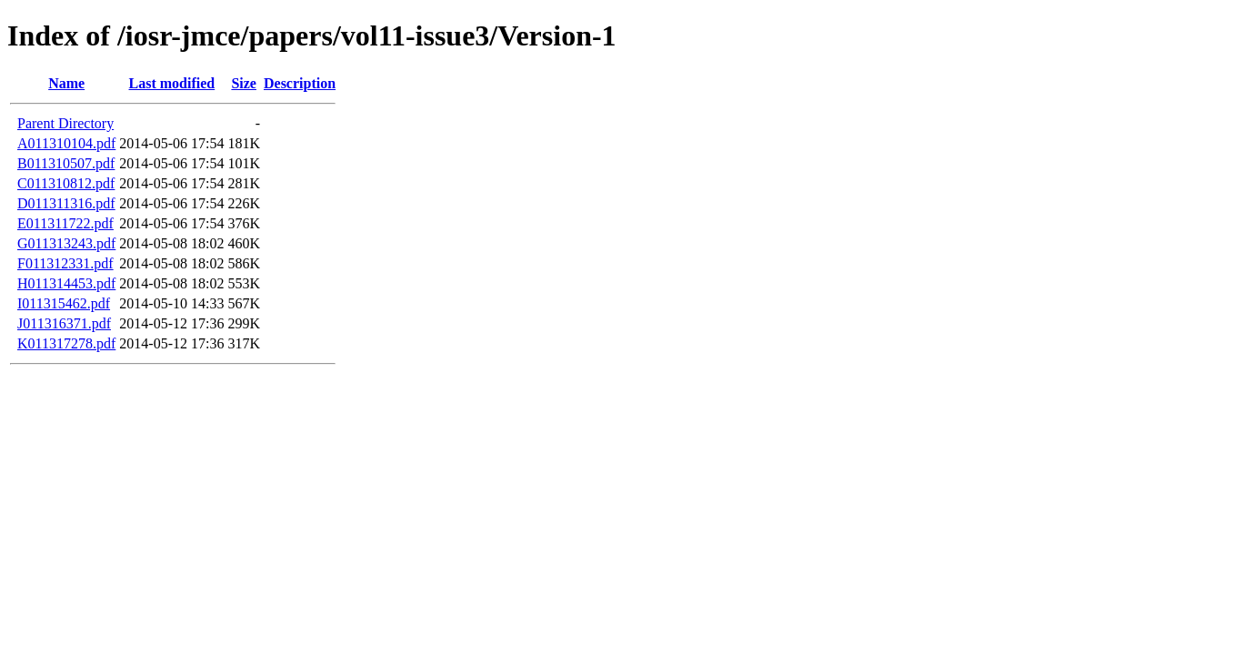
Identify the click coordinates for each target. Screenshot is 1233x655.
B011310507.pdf (66, 163)
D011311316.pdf (66, 203)
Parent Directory (65, 123)
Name (66, 83)
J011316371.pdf (64, 323)
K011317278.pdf (66, 343)
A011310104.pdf (66, 143)
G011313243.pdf (66, 243)
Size (243, 83)
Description (300, 83)
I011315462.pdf (63, 303)
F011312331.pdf (65, 263)
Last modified (172, 83)
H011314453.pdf (66, 283)
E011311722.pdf (65, 223)
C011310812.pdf (66, 183)
